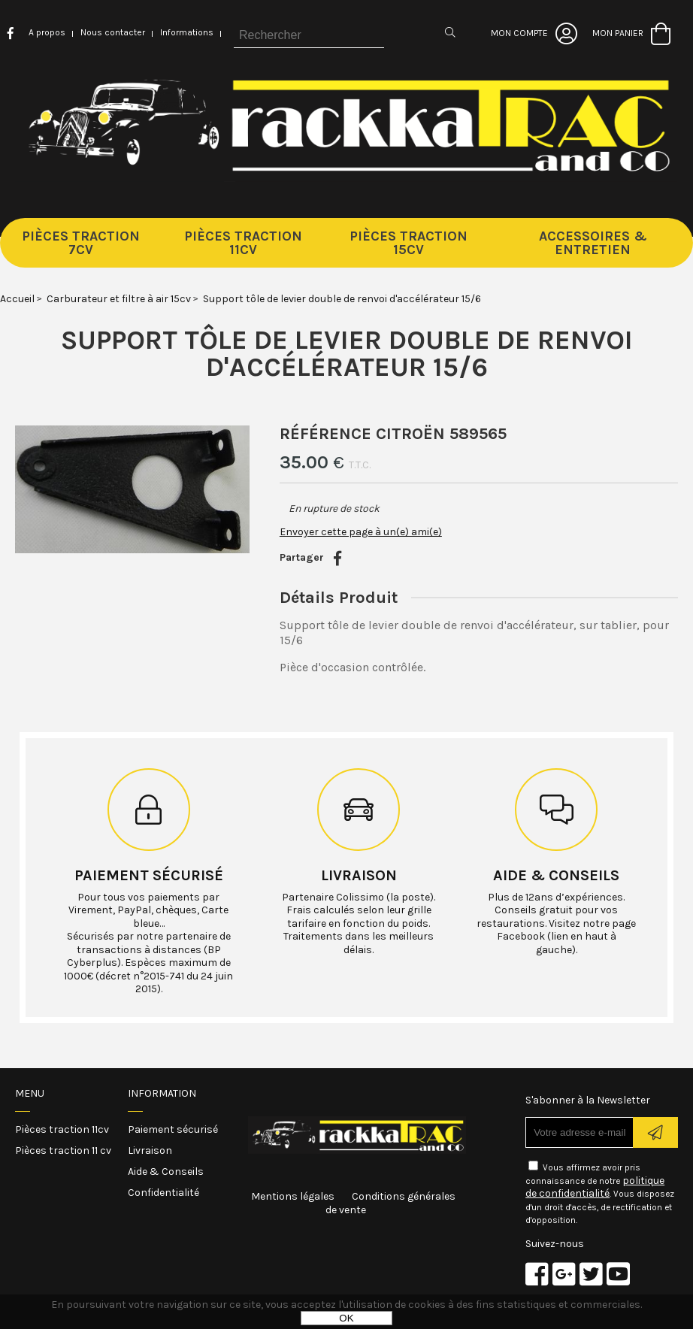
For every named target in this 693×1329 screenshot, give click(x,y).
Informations (186, 32)
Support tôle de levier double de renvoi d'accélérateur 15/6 (347, 353)
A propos (47, 32)
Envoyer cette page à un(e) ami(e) (361, 531)
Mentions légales (292, 1196)
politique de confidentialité (594, 1187)
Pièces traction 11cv (62, 1129)
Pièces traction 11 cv (63, 1150)
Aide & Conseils (166, 1171)
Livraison (359, 875)
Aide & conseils (556, 875)
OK (346, 1318)
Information (162, 1093)
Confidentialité (163, 1192)
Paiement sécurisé (148, 875)
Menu (29, 1093)
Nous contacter (112, 32)
